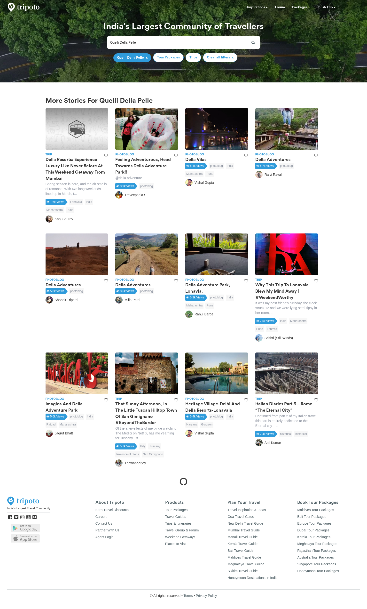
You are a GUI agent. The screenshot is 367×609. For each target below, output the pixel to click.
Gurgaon (206, 424)
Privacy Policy (206, 596)
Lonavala (76, 202)
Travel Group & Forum (182, 530)
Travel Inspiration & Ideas (246, 510)
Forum (280, 7)
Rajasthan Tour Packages (316, 551)
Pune (70, 210)
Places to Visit (176, 544)
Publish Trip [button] (325, 7)
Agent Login (104, 537)
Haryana (191, 424)
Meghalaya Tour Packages (317, 544)
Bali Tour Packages (311, 517)
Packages (299, 7)
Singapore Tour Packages (316, 564)
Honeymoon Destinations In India (252, 578)
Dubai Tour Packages (313, 530)
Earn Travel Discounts (112, 510)
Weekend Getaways (180, 537)
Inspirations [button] (257, 7)
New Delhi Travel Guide (245, 523)
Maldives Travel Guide (244, 557)
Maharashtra (55, 210)
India (89, 202)
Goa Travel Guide (240, 517)
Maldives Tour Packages (315, 510)
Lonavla (272, 329)
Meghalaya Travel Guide (245, 564)
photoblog (146, 186)
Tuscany (154, 446)
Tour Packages (176, 510)
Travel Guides (175, 517)
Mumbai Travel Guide (243, 530)
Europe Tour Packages (314, 523)
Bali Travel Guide (240, 551)
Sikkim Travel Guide (242, 571)
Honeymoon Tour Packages (318, 571)
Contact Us (103, 523)
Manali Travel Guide (242, 537)
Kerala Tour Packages (313, 537)
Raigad (51, 424)
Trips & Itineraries (178, 523)
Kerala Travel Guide (242, 544)
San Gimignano (153, 454)
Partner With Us (107, 530)
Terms (188, 596)
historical (285, 434)
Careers (101, 517)
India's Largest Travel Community (28, 508)
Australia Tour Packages (315, 557)
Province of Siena (127, 454)
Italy (142, 446)
